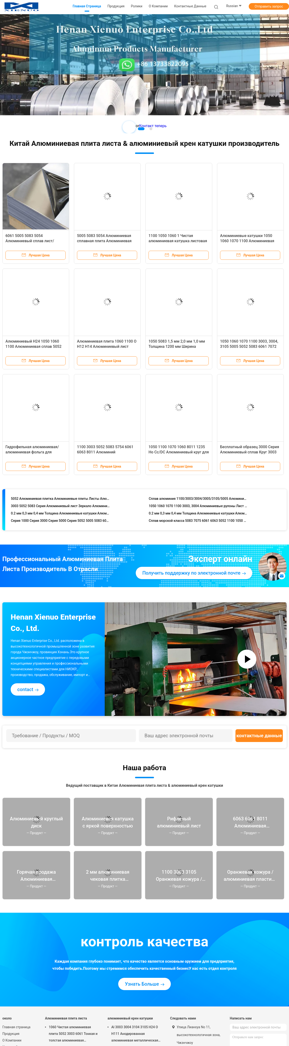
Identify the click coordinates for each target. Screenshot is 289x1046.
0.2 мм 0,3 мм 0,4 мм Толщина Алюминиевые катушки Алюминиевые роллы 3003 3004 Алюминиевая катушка (60, 515)
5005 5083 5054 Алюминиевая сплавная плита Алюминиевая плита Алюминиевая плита (104, 240)
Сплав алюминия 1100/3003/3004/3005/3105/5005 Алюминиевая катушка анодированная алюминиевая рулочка (198, 500)
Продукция (10, 1034)
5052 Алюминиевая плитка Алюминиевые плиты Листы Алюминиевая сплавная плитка (60, 500)
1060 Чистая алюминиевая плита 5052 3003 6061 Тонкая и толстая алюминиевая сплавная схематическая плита (73, 1034)
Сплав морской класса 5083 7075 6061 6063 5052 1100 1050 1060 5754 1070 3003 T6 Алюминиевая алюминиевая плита (198, 522)
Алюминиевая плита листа (66, 1018)
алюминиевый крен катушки (130, 1018)
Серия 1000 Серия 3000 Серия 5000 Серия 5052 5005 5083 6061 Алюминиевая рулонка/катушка (60, 522)
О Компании (11, 1040)
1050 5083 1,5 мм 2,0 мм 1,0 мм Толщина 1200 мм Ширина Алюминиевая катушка (177, 346)
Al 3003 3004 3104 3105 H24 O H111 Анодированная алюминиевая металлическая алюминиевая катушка (134, 1034)
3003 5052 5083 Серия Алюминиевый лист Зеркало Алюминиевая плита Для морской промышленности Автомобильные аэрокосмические (60, 507)
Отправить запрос (269, 6)
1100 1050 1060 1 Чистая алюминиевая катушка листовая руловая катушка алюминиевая (178, 240)
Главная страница (16, 1027)
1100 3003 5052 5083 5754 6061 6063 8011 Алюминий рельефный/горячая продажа (105, 452)
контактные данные (259, 735)
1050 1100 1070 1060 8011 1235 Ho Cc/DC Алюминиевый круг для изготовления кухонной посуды (179, 452)
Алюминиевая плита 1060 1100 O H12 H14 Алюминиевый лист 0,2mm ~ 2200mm (106, 346)
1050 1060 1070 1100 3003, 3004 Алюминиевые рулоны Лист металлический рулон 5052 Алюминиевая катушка (198, 507)
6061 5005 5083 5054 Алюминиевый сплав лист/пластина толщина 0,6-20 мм (31, 240)
